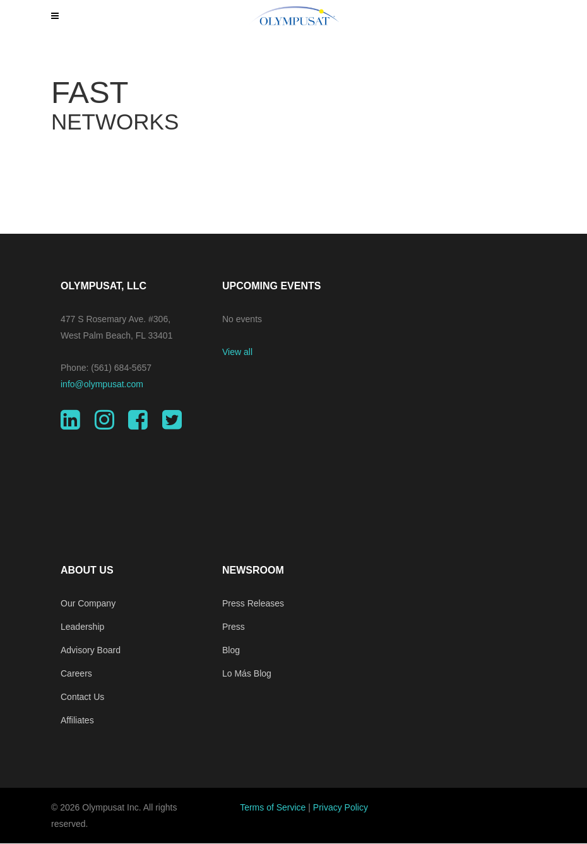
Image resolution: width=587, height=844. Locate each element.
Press (233, 627)
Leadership (82, 627)
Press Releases (253, 603)
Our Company (88, 603)
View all (237, 352)
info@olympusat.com (102, 384)
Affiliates (77, 720)
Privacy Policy (340, 807)
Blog (231, 650)
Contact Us (82, 697)
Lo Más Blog (246, 673)
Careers (76, 673)
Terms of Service (272, 807)
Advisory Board (91, 650)
